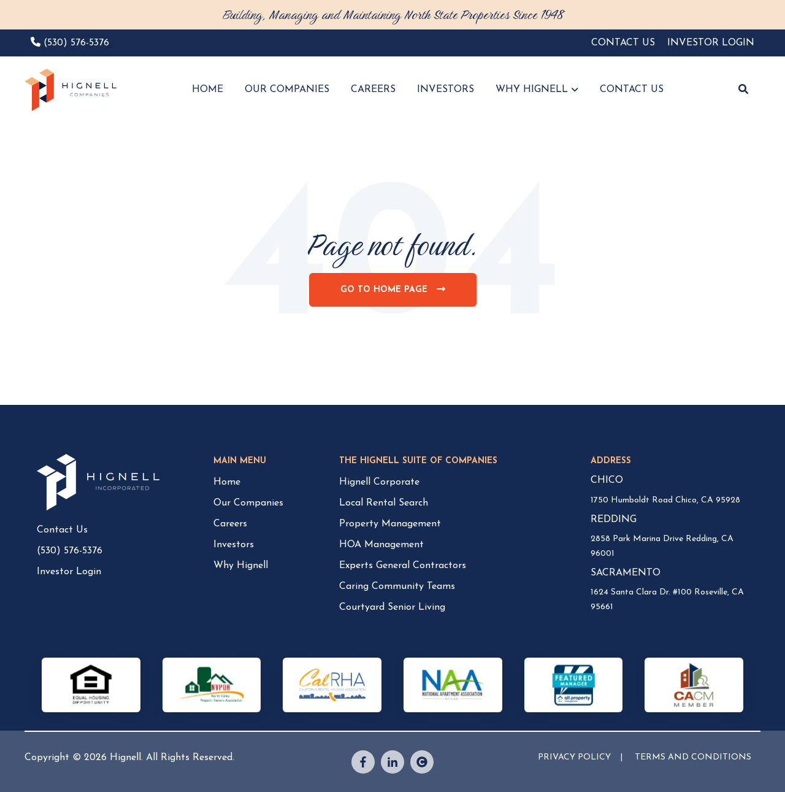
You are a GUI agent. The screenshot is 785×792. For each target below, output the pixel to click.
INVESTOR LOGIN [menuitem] (710, 43)
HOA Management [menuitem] (381, 545)
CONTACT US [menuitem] (623, 43)
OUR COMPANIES (287, 89)
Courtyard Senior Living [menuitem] (392, 607)
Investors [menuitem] (233, 545)
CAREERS (373, 89)
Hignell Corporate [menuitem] (379, 482)
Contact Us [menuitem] (62, 530)
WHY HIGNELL (532, 89)
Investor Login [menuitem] (69, 572)
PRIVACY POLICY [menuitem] (574, 757)
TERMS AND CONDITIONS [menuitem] (693, 757)
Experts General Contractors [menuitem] (402, 566)
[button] (743, 90)
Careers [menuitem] (230, 524)
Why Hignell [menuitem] (240, 566)
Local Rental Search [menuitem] (383, 503)
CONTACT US (632, 89)
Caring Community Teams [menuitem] (397, 586)
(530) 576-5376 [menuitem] (69, 551)
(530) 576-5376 (76, 43)
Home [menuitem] (226, 482)
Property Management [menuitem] (390, 524)
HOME (207, 89)
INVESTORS (445, 89)
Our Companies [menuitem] (248, 503)
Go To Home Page (397, 295)
